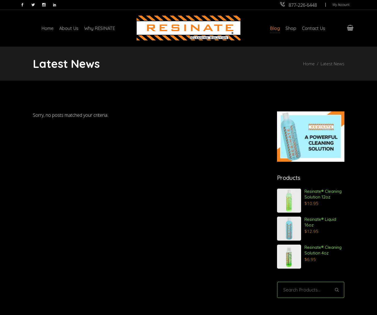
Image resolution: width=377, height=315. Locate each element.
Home (309, 63)
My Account (341, 4)
